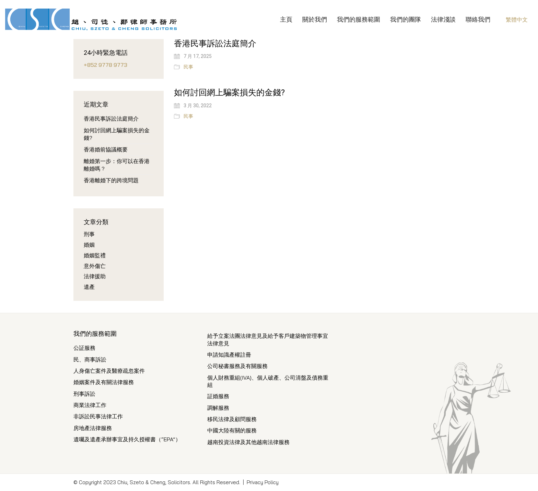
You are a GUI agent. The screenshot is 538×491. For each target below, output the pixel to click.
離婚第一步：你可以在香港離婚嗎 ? (117, 165)
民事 (188, 67)
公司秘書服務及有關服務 (237, 366)
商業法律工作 (89, 405)
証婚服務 (218, 396)
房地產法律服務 (92, 428)
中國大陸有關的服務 (232, 430)
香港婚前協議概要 (106, 149)
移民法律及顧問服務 (232, 419)
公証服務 (84, 347)
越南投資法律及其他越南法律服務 (248, 442)
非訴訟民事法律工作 (98, 416)
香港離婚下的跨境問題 (111, 180)
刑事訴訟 (84, 393)
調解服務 (218, 407)
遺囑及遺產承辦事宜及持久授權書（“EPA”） (127, 439)
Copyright (90, 482)
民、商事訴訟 (89, 359)
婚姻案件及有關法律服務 (103, 382)
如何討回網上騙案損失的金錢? (229, 92)
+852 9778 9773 (105, 64)
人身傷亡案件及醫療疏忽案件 (109, 370)
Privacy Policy (263, 482)
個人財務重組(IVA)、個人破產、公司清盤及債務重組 (267, 381)
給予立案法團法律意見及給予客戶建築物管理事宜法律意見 (267, 339)
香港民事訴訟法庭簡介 (215, 43)
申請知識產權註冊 (229, 354)
